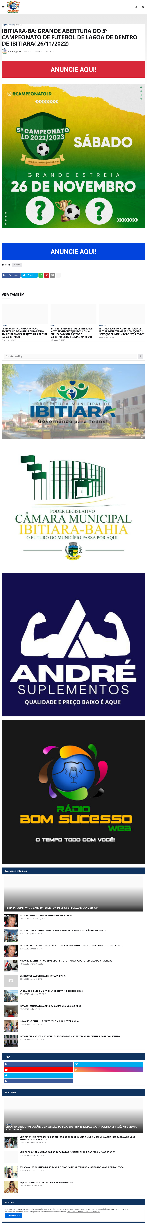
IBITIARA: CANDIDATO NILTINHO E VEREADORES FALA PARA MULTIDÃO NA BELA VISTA (63, 930)
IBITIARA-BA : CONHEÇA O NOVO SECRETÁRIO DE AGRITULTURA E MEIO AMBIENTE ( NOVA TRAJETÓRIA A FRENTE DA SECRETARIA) (24, 332)
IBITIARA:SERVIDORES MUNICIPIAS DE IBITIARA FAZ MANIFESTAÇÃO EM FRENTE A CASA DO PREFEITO (70, 1036)
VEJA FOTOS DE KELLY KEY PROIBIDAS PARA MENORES (46, 1182)
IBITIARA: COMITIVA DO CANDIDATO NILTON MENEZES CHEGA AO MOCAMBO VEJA (52, 908)
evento (19, 25)
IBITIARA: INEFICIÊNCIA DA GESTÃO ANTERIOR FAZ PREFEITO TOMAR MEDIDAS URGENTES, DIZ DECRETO (71, 946)
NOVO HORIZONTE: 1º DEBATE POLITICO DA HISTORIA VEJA (49, 1021)
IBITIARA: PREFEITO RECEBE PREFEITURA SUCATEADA (46, 915)
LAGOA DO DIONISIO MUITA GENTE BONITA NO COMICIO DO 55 (51, 991)
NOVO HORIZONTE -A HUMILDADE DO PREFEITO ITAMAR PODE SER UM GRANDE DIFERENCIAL (66, 961)
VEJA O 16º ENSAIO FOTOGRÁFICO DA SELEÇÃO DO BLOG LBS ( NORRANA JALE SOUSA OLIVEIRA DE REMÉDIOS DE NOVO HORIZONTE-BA (71, 1128)
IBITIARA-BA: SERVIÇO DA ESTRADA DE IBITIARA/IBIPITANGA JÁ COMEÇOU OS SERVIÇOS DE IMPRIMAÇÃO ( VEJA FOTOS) (122, 331)
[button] (3, 7)
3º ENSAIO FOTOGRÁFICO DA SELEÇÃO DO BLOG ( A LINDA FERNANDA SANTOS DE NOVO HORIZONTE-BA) (72, 1167)
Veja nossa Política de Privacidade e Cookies (83, 1211)
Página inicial (8, 25)
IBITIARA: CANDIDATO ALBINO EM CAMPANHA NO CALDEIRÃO (51, 1006)
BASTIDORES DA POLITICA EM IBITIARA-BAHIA (42, 976)
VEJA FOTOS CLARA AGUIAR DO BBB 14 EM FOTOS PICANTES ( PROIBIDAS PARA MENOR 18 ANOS (67, 1152)
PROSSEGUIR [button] (13, 1215)
